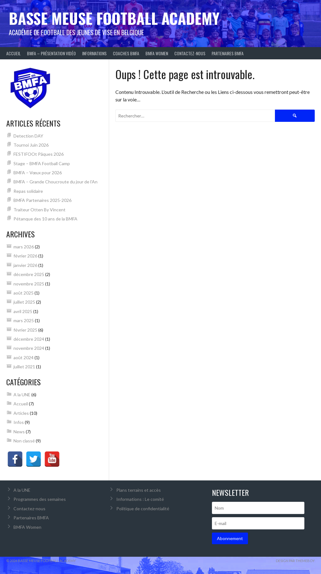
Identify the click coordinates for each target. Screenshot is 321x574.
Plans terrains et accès (138, 490)
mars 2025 (23, 320)
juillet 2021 (24, 366)
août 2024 (23, 357)
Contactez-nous (189, 53)
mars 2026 (23, 246)
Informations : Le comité (140, 499)
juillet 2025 (24, 302)
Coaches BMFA (126, 53)
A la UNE (21, 394)
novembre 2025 (28, 283)
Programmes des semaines (39, 499)
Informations (94, 53)
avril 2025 (22, 311)
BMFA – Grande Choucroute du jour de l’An (55, 181)
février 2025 (25, 330)
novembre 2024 (28, 348)
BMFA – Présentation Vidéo (51, 53)
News (19, 431)
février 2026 (25, 255)
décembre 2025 (28, 274)
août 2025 (23, 292)
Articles (21, 413)
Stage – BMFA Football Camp (41, 163)
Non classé (24, 440)
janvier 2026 (25, 265)
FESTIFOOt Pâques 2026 (38, 154)
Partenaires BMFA (228, 53)
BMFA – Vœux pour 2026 (37, 172)
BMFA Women (156, 53)
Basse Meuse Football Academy (114, 18)
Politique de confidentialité (142, 508)
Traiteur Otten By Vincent (39, 209)
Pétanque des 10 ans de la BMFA (45, 218)
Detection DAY (28, 135)
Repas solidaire (28, 191)
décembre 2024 (28, 339)
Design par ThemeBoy (295, 561)
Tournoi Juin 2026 (31, 145)
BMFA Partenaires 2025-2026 (42, 200)
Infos (18, 422)
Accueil (13, 53)
